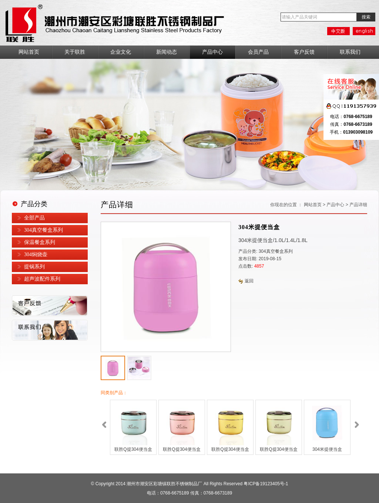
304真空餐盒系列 (43, 230)
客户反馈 (304, 52)
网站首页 (29, 52)
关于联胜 (74, 52)
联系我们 (350, 52)
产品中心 (212, 52)
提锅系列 (34, 266)
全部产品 (34, 218)
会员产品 (258, 52)
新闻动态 (166, 52)
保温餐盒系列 (39, 242)
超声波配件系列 (42, 279)
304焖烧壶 (35, 254)
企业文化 (120, 52)
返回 (246, 281)
